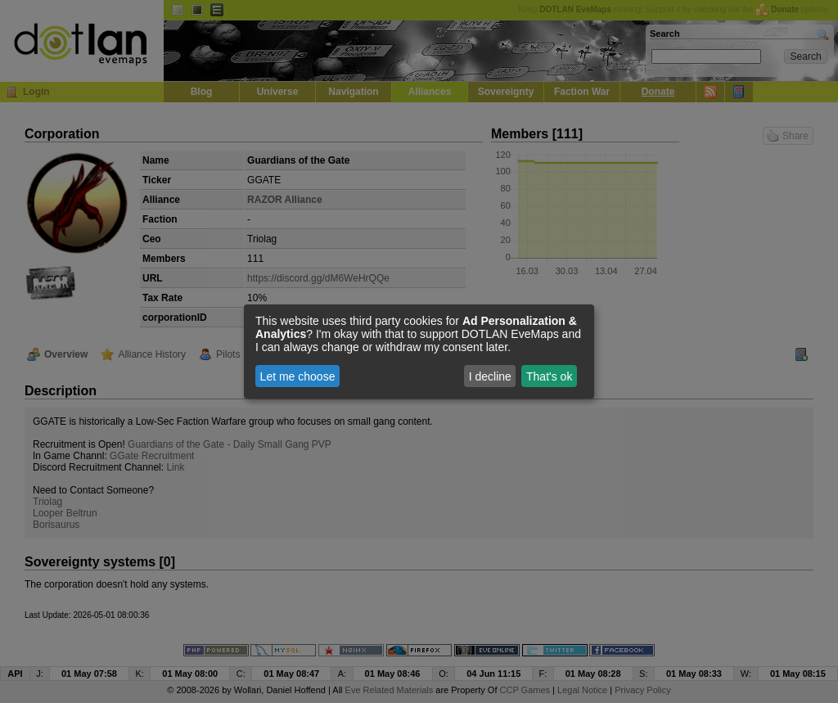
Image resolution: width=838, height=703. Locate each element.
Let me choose (298, 376)
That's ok (549, 376)
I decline (490, 376)
